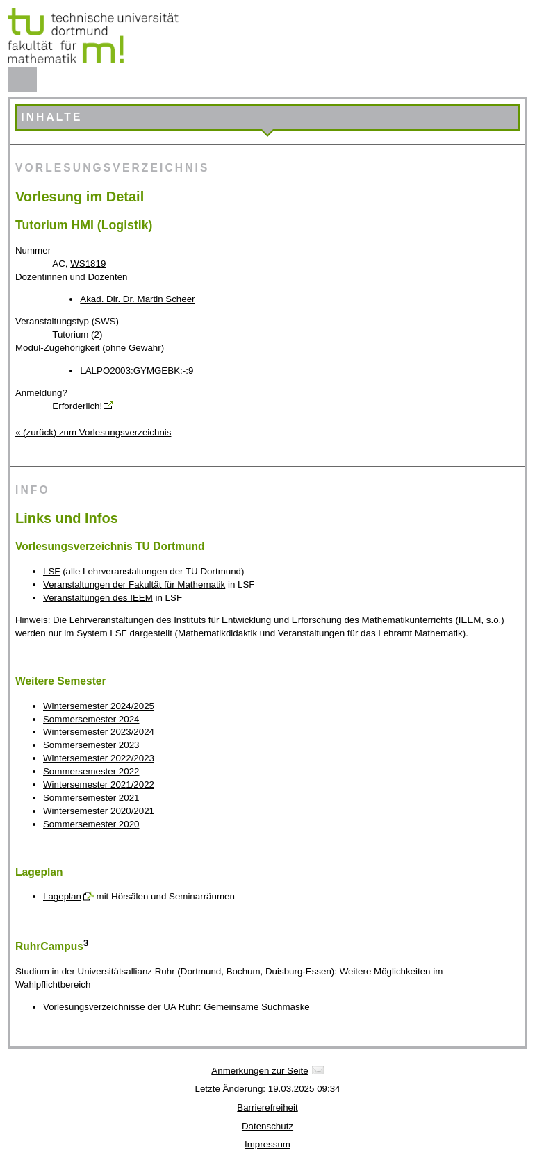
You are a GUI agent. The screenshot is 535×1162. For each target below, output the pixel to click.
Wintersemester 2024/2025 (98, 706)
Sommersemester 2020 (91, 824)
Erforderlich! (77, 406)
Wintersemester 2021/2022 (98, 784)
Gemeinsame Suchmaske (257, 1007)
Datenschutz (267, 1126)
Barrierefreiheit (267, 1107)
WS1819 (88, 263)
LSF (51, 571)
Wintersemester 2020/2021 (98, 811)
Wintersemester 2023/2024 (98, 732)
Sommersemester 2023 (91, 745)
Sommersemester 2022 (91, 771)
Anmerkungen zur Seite (259, 1070)
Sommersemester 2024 (91, 719)
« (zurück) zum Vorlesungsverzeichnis (93, 432)
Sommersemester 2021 (91, 797)
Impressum (267, 1144)
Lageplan (62, 896)
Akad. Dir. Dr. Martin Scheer (137, 299)
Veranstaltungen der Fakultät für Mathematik (134, 584)
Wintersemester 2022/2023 (98, 758)
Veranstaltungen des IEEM (98, 597)
